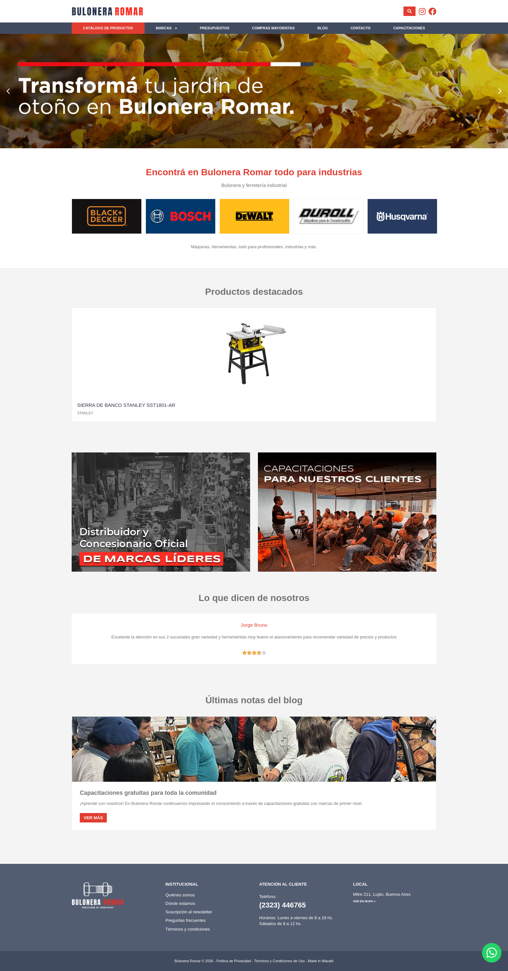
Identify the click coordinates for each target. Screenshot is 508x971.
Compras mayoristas (273, 28)
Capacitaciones (409, 28)
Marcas (166, 28)
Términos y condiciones (187, 929)
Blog (323, 28)
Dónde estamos (180, 903)
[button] (8, 91)
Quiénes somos (180, 894)
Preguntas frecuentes (185, 920)
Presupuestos (214, 28)
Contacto (360, 28)
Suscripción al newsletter (188, 911)
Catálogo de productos (108, 28)
